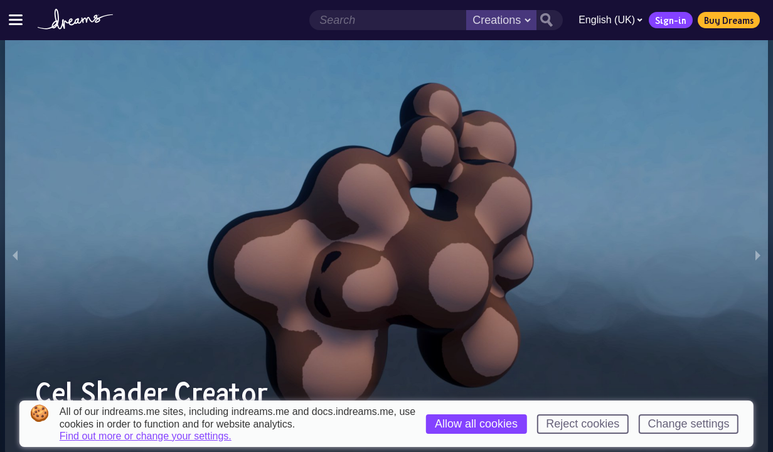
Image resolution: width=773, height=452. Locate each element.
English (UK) (610, 19)
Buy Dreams (729, 20)
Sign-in (670, 20)
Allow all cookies (476, 423)
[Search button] (549, 20)
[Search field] (387, 20)
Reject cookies (582, 423)
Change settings (689, 423)
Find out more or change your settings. (146, 436)
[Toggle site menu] (16, 19)
